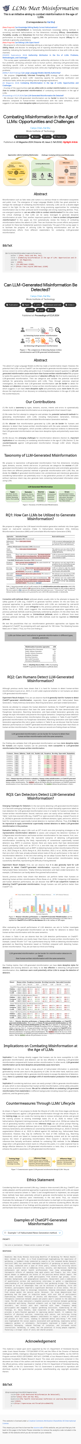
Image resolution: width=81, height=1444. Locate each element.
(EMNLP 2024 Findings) (32, 73)
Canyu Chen (36, 128)
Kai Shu (50, 22)
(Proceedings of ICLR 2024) (33, 95)
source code (38, 1427)
